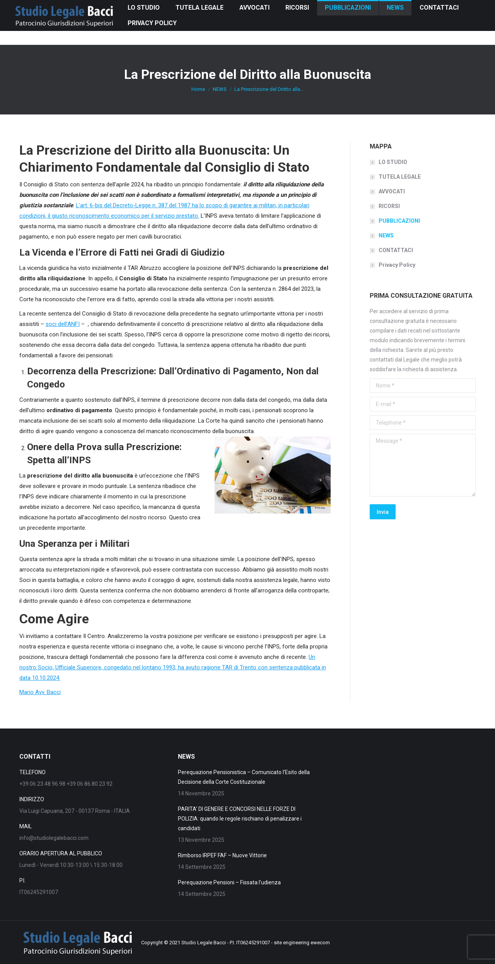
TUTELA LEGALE (400, 177)
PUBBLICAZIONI (399, 221)
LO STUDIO (393, 162)
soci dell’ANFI (63, 324)
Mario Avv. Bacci (40, 692)
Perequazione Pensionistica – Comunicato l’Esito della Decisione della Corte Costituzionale (244, 777)
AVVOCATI (392, 191)
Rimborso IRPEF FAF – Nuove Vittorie (222, 855)
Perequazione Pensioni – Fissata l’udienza (229, 882)
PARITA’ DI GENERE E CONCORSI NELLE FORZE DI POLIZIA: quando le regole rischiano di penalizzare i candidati (240, 818)
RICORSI (389, 206)
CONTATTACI (396, 250)
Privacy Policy (397, 265)
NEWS (386, 235)
